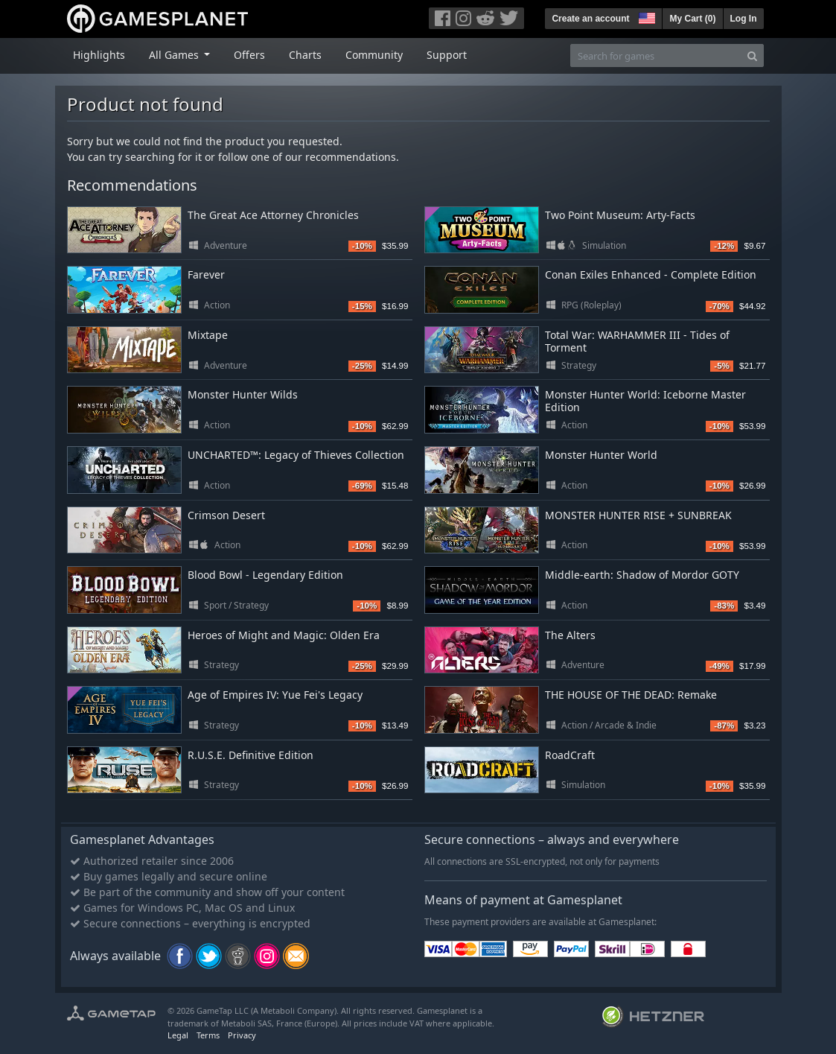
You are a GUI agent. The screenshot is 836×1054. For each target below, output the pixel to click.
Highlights (99, 55)
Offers (249, 55)
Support (447, 55)
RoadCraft (570, 755)
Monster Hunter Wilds (243, 394)
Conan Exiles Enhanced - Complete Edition (650, 274)
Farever (206, 274)
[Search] (752, 55)
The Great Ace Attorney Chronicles (273, 215)
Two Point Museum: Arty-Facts (620, 215)
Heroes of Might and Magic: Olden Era (284, 635)
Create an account (590, 18)
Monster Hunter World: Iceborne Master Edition (645, 400)
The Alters (570, 635)
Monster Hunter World (601, 455)
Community (374, 55)
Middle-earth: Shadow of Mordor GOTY (642, 575)
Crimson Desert (226, 515)
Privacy (242, 1035)
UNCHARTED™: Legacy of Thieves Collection (296, 455)
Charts (305, 55)
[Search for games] (655, 55)
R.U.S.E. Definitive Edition (250, 755)
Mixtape (208, 335)
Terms (208, 1035)
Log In (743, 18)
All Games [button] (175, 55)
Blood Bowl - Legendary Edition (265, 575)
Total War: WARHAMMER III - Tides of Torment (637, 341)
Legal (177, 1035)
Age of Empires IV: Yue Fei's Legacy (275, 695)
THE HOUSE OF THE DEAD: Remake (631, 695)
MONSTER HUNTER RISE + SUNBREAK (638, 515)
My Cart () (692, 18)
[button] (645, 16)
